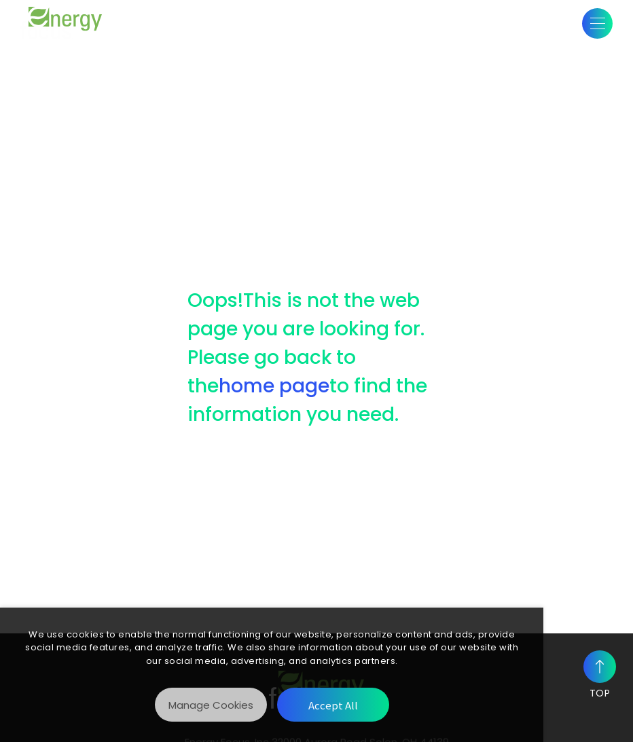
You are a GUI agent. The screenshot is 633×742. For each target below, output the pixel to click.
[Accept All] (333, 705)
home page (274, 386)
